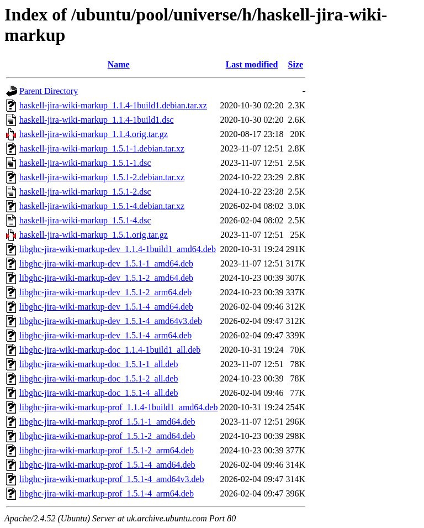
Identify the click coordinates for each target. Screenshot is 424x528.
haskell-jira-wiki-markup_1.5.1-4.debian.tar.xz (101, 206)
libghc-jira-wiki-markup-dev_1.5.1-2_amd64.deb (106, 278)
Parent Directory (48, 91)
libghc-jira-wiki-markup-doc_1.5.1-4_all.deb (98, 393)
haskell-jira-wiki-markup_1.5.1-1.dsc (85, 163)
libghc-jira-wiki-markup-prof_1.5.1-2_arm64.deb (106, 450)
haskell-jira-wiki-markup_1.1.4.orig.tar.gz (93, 134)
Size (296, 64)
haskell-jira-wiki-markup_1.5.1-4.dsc (85, 220)
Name (119, 64)
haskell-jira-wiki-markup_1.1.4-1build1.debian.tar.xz (113, 105)
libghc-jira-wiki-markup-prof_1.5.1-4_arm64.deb (106, 493)
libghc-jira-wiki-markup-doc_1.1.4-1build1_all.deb (109, 349)
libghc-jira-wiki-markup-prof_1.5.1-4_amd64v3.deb (111, 479)
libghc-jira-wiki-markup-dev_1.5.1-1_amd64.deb (106, 263)
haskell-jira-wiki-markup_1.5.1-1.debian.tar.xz (101, 148)
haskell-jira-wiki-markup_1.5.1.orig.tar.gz (93, 234)
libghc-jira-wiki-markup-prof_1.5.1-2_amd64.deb (107, 436)
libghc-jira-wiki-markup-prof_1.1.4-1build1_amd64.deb (118, 407)
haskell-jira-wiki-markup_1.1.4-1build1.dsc (96, 119)
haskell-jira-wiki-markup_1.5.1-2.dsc (85, 191)
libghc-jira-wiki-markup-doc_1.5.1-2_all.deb (98, 378)
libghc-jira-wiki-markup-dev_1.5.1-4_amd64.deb (106, 306)
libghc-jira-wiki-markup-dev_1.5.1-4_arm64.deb (105, 335)
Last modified (252, 64)
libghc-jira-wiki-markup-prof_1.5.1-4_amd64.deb (107, 464)
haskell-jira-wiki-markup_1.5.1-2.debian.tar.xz (101, 177)
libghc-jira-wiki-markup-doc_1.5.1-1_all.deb (98, 364)
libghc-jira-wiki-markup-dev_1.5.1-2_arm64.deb (105, 292)
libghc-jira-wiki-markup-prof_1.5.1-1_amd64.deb (107, 421)
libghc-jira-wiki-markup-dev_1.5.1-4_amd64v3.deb (110, 321)
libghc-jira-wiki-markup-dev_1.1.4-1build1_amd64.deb (117, 249)
